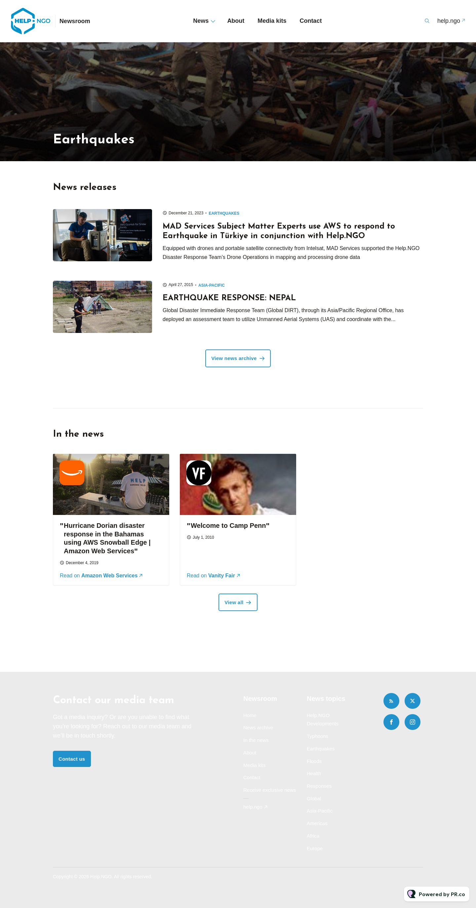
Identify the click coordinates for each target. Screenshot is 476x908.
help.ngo (448, 21)
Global (314, 798)
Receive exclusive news (269, 790)
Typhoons (317, 736)
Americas (317, 823)
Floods (314, 761)
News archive (258, 727)
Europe (315, 848)
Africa (313, 836)
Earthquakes (224, 213)
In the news (256, 740)
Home (250, 715)
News (201, 21)
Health (314, 773)
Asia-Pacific (211, 285)
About (235, 21)
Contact (310, 21)
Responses (319, 786)
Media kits (272, 21)
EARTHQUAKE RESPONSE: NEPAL (229, 298)
